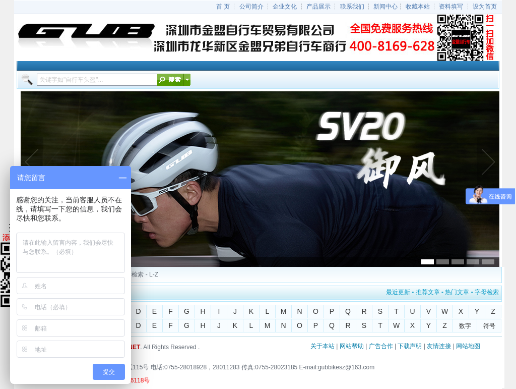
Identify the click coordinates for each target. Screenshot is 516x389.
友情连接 (439, 346)
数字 (465, 325)
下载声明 (410, 346)
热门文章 (457, 292)
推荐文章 (428, 292)
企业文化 (285, 6)
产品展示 (318, 6)
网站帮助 (352, 346)
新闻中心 (385, 6)
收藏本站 (418, 6)
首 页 (223, 6)
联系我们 (352, 6)
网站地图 (468, 346)
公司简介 (251, 6)
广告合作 (381, 346)
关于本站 (322, 346)
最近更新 (398, 292)
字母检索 (487, 292)
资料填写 (451, 6)
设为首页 (485, 6)
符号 (489, 325)
